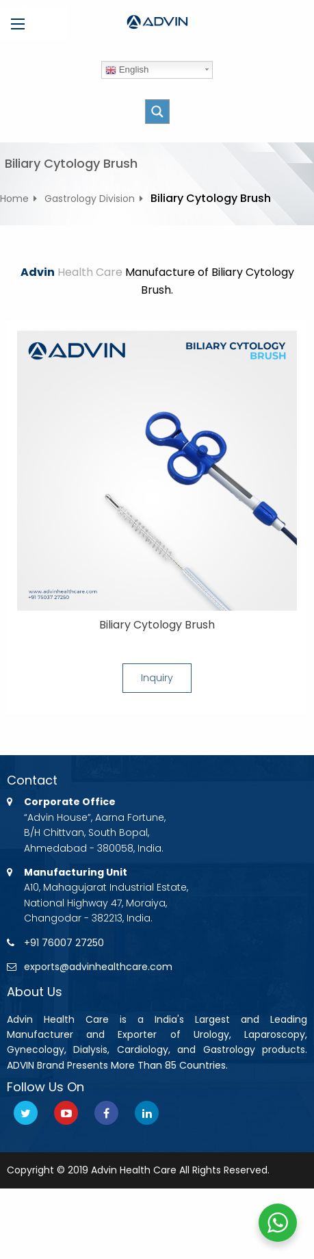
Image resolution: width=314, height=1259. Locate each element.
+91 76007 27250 (64, 943)
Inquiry (157, 678)
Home (14, 198)
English (126, 69)
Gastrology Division (89, 198)
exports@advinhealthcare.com (98, 967)
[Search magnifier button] (157, 111)
